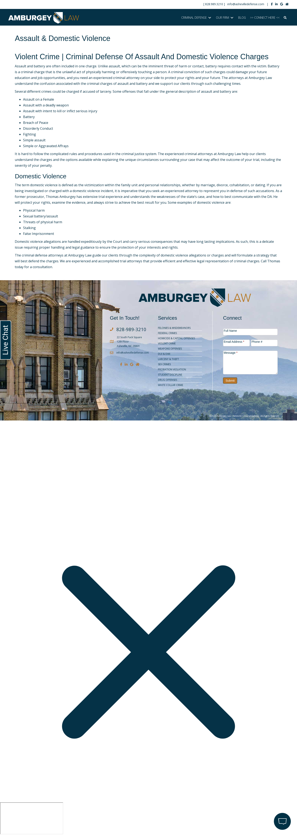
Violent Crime (167, 343)
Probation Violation (172, 369)
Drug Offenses (167, 380)
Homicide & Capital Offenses (176, 338)
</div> (31, 818)
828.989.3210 (214, 4)
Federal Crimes (167, 333)
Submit (230, 380)
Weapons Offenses (170, 348)
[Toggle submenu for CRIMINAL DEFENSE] (209, 17)
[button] (285, 17)
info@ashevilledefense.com (245, 4)
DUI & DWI (164, 354)
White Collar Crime (170, 385)
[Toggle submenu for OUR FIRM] (231, 17)
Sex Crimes (164, 364)
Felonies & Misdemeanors (174, 328)
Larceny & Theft (168, 359)
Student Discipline (170, 374)
